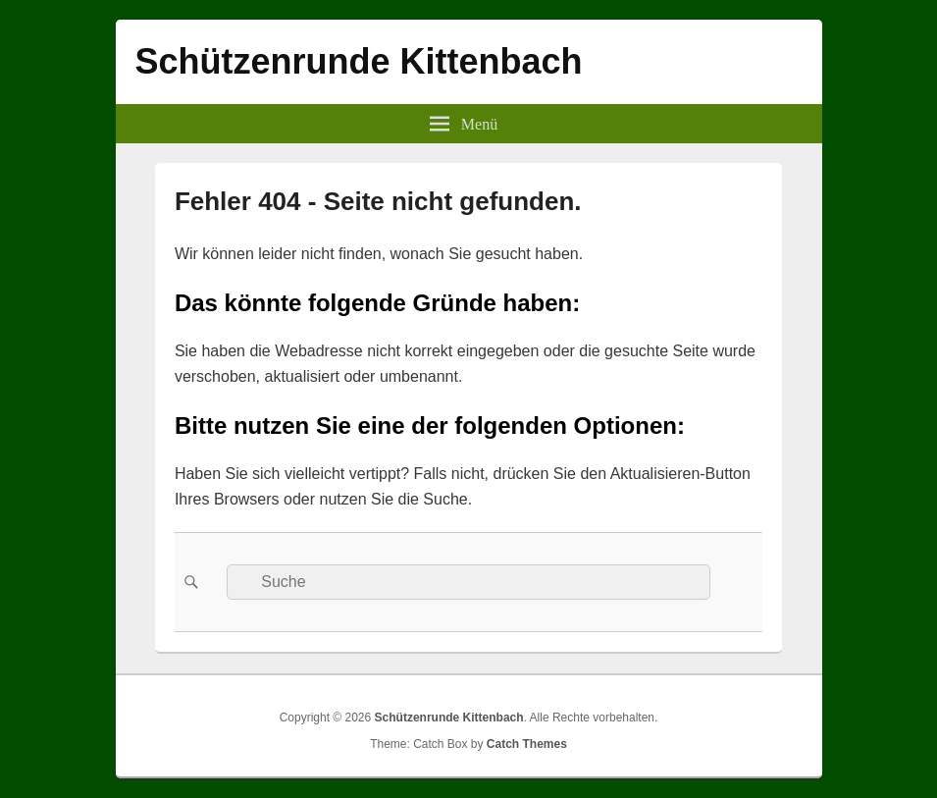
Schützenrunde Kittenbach (359, 61)
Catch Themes (527, 744)
